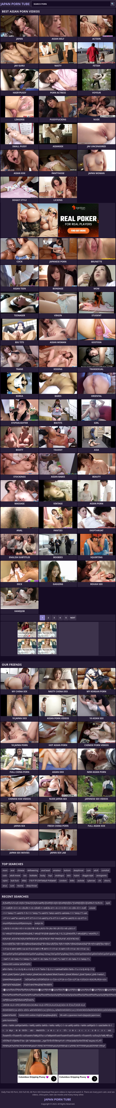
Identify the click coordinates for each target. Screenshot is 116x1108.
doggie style (87, 875)
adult (96, 870)
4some (20, 885)
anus (5, 885)
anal (12, 870)
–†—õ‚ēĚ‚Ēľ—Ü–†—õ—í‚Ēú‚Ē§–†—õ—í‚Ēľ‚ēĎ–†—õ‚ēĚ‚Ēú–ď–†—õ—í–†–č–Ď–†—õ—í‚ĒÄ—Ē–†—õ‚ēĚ (44, 908)
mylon (76, 875)
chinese (21, 870)
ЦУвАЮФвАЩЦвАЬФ (12, 979)
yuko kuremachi (10, 1020)
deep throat (31, 885)
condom (63, 880)
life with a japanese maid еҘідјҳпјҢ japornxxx (80, 1015)
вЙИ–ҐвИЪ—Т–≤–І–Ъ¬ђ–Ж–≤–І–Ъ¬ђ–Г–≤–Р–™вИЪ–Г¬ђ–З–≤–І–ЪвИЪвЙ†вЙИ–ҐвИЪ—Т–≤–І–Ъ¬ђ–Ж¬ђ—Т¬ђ (48, 969)
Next (72, 617)
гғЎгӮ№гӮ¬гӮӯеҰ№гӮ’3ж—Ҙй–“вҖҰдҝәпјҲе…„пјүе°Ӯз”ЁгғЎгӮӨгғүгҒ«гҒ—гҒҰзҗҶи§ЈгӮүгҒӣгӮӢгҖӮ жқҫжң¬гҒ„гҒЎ (52, 1040)
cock (5, 875)
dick (69, 875)
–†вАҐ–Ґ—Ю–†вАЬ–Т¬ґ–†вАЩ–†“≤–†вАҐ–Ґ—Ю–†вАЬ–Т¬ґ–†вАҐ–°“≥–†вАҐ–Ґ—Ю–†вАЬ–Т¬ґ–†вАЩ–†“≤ (46, 959)
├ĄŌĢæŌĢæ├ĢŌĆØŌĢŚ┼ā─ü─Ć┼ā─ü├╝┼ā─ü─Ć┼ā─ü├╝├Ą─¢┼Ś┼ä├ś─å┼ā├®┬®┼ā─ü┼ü (65, 979)
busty (42, 875)
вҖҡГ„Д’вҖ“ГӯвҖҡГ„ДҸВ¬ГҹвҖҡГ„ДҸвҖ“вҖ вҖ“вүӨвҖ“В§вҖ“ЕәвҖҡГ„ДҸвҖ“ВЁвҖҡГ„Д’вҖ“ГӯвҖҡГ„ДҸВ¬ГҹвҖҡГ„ (54, 974)
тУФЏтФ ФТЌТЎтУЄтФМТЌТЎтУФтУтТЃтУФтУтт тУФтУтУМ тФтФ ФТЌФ (57, 1031)
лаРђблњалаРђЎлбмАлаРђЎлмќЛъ (18, 1000)
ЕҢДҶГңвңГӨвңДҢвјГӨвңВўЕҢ (38, 984)
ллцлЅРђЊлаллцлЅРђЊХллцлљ (17, 923)
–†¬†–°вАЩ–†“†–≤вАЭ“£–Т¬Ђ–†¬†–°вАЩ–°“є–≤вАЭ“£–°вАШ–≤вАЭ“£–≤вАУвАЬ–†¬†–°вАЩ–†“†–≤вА (45, 913)
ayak (108, 903)
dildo (24, 880)
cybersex (91, 880)
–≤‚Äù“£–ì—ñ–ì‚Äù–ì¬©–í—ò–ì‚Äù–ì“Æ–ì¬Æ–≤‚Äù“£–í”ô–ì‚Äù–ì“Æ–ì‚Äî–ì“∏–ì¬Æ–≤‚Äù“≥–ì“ (39, 928)
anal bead (45, 870)
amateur (57, 870)
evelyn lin (39, 923)
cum (89, 870)
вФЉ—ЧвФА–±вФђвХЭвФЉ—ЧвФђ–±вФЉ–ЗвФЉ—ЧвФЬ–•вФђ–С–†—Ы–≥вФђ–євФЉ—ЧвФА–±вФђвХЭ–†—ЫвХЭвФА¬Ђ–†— (57, 1026)
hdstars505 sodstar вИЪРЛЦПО (16, 964)
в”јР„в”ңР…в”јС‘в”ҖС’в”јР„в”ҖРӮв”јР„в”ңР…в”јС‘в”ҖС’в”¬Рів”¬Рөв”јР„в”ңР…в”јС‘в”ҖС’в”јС (41, 938)
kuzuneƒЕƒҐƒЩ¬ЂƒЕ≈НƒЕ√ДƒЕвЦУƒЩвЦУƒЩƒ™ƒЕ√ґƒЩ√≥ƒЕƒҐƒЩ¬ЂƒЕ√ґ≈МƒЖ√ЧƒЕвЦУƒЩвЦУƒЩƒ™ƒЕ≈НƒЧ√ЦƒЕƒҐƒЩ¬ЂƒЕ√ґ (56, 943)
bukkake (33, 875)
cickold (92, 908)
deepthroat (79, 870)
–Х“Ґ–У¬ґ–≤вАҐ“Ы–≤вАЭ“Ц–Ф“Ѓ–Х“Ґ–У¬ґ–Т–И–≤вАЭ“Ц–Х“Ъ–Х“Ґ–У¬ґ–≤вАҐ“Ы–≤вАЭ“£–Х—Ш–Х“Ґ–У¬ (45, 918)
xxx (24, 875)
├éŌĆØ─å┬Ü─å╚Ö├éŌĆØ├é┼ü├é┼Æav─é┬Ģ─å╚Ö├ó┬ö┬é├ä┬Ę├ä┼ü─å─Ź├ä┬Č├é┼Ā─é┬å (44, 1005)
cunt (12, 885)
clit (99, 880)
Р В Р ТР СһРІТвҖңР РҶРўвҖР (43, 880)
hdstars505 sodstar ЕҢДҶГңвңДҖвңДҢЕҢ (38, 1015)
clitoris (107, 880)
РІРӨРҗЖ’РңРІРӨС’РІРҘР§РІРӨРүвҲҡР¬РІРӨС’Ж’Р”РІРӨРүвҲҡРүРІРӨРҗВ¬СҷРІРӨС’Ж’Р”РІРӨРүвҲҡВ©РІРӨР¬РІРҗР (54, 1045)
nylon (5, 880)
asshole (81, 880)
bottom (67, 870)
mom (5, 870)
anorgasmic (101, 875)
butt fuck (15, 880)
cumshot (105, 870)
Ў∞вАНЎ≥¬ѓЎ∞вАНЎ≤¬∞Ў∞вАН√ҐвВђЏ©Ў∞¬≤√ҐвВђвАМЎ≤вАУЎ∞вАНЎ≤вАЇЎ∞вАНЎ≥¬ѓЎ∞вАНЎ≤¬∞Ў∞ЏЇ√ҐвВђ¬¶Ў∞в (57, 1035)
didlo (72, 880)
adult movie (15, 875)
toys (50, 875)
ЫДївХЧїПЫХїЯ (9, 1015)
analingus (59, 875)
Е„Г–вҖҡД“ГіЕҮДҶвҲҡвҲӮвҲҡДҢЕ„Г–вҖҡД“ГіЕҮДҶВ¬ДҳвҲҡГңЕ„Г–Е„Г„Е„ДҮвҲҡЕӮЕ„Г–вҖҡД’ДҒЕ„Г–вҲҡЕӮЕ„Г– (51, 933)
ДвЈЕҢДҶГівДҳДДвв (12, 984)
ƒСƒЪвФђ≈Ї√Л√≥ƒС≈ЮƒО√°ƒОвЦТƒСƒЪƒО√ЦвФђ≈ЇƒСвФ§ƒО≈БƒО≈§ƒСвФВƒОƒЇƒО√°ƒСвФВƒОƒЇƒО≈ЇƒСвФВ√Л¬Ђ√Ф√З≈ (53, 903)
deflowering (32, 870)
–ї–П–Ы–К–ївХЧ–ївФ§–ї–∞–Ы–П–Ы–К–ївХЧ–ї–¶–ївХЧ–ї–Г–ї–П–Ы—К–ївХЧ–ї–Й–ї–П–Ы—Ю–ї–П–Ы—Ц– (46, 949)
